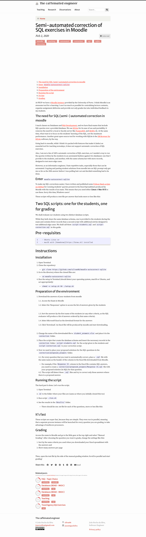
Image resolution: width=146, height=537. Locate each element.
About (77, 10)
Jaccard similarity (51, 475)
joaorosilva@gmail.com (44, 525)
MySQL (92, 131)
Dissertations (65, 10)
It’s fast (41, 95)
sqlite (97, 41)
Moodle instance (57, 102)
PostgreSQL (80, 131)
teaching (52, 41)
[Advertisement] (73, 63)
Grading (42, 98)
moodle (40, 41)
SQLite (75, 128)
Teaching (41, 10)
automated (64, 41)
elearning (41, 44)
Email (77, 465)
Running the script (46, 93)
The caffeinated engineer (56, 3)
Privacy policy (95, 529)
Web (64, 125)
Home (41, 18)
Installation (43, 87)
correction (78, 41)
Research (52, 10)
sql (89, 41)
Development (71, 125)
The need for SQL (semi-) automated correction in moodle (62, 82)
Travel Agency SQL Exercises (54, 505)
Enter (54, 85)
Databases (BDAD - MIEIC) (53, 485)
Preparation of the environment (51, 90)
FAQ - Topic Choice (50, 479)
